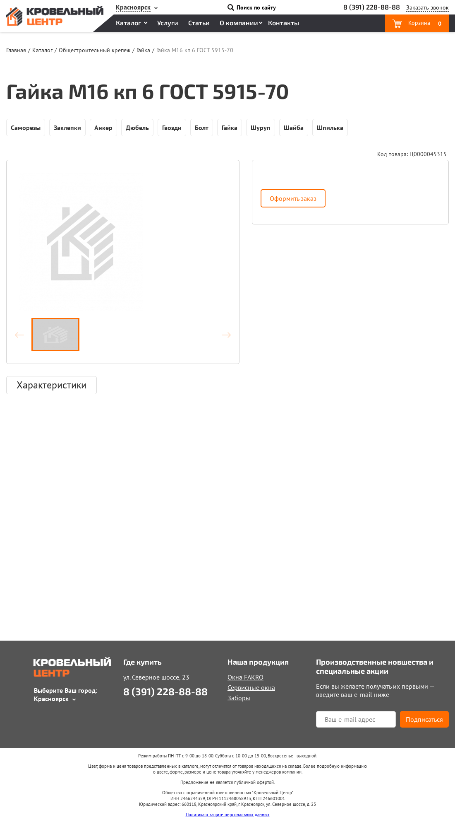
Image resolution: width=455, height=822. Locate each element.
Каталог (128, 23)
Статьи (199, 23)
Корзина (424, 23)
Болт (201, 127)
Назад (23, 334)
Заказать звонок (427, 7)
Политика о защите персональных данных (228, 814)
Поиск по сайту (256, 7)
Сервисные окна (251, 687)
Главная (16, 50)
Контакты (283, 23)
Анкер (103, 127)
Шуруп (261, 127)
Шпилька (330, 127)
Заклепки (67, 127)
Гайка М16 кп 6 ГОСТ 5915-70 (194, 50)
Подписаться (424, 719)
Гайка (143, 50)
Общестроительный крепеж (94, 50)
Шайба (294, 127)
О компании (239, 23)
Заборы (239, 698)
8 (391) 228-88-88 (371, 7)
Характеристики (51, 384)
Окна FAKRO (245, 677)
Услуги (167, 23)
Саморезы (26, 127)
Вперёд (222, 334)
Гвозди (172, 127)
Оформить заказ (293, 198)
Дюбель (137, 127)
